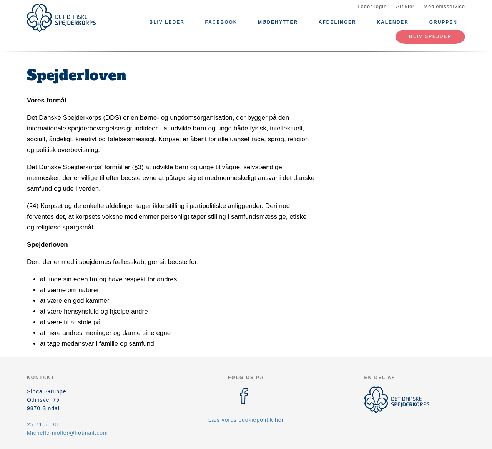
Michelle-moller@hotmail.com (67, 433)
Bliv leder (167, 22)
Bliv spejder (430, 36)
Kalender (393, 22)
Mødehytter (278, 22)
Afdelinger (337, 22)
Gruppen (443, 22)
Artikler (405, 6)
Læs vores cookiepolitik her (246, 420)
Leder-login (372, 6)
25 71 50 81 (43, 424)
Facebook (221, 22)
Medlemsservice (444, 6)
